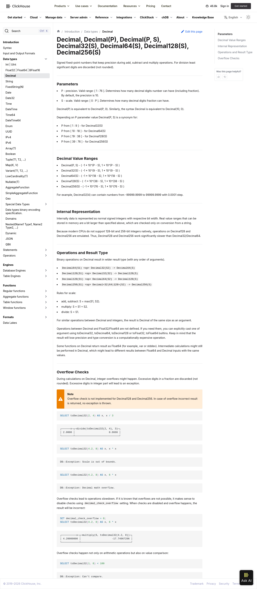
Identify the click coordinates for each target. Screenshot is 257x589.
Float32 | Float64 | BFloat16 (23, 70)
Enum (9, 126)
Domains (11, 218)
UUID (9, 131)
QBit (8, 244)
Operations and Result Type (235, 52)
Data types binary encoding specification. (23, 211)
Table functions (12, 302)
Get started (241, 6)
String (9, 81)
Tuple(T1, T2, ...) (16, 159)
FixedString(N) (15, 86)
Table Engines (11, 276)
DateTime (11, 109)
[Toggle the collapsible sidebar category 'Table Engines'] (46, 276)
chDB (165, 17)
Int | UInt (11, 64)
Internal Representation (232, 46)
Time (9, 103)
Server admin (78, 17)
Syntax (7, 47)
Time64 (10, 114)
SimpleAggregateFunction (22, 193)
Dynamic (11, 233)
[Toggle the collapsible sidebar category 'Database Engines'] (46, 270)
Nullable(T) (12, 181)
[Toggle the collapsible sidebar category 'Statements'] (46, 249)
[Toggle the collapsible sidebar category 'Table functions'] (46, 302)
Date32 (10, 98)
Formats (8, 317)
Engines (8, 264)
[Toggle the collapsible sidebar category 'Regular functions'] (46, 291)
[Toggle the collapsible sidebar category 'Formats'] (46, 317)
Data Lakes (10, 322)
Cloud (34, 17)
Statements (10, 249)
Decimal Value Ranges (232, 40)
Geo (8, 198)
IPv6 (8, 142)
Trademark (197, 583)
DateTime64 (13, 120)
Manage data (54, 17)
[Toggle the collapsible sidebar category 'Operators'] (46, 255)
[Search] (26, 30)
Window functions (14, 307)
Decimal (11, 75)
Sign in (224, 6)
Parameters (225, 34)
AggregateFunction (17, 187)
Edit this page (191, 31)
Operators (9, 255)
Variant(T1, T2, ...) (17, 170)
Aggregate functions (16, 296)
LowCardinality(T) (17, 176)
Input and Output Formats (19, 53)
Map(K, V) (12, 165)
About (180, 17)
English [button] (231, 17)
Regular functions (14, 291)
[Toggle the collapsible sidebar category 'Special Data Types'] (46, 204)
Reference (101, 17)
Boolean (11, 153)
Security (224, 583)
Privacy (211, 583)
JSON (9, 238)
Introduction (11, 42)
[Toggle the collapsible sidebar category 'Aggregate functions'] (46, 296)
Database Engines (14, 270)
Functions (9, 285)
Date (8, 92)
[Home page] (58, 31)
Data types (10, 59)
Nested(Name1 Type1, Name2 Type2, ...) (24, 226)
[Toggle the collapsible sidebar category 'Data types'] (46, 59)
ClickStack (147, 17)
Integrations (124, 17)
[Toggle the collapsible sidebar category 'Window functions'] (46, 307)
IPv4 (8, 137)
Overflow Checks (228, 58)
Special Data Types (18, 204)
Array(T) (11, 148)
